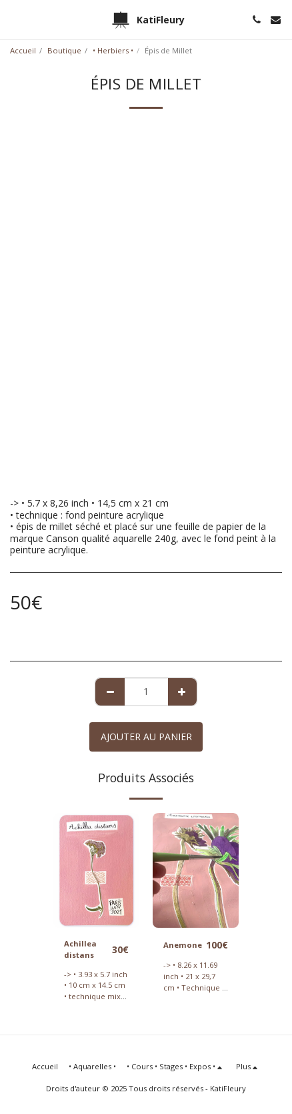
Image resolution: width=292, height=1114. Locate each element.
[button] (14, 19)
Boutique (64, 50)
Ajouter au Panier (146, 736)
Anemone (182, 945)
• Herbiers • (113, 50)
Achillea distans (80, 949)
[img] (96, 870)
